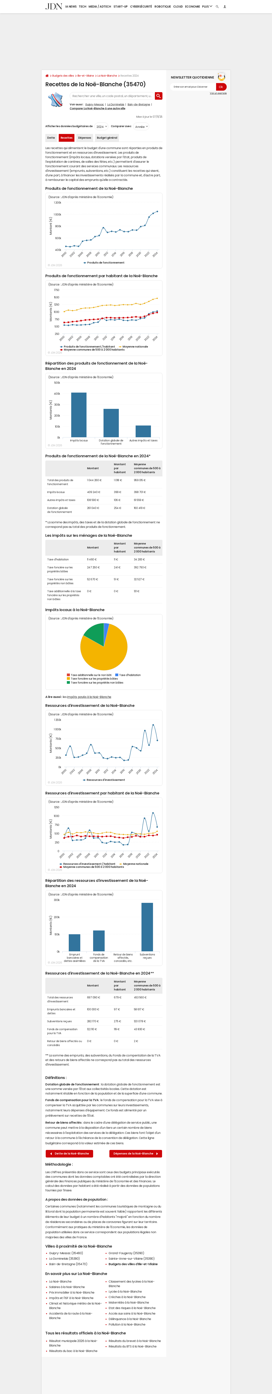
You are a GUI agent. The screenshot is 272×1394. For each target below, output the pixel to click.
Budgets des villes (63, 75)
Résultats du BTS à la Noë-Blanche (132, 1346)
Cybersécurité (141, 6)
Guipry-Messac (94, 104)
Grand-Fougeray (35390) (126, 1253)
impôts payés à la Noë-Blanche (89, 696)
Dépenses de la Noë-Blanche (136, 1153)
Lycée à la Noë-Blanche (125, 1291)
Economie (192, 6)
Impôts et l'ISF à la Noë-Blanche (71, 1297)
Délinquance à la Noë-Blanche (130, 1318)
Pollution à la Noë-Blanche (127, 1324)
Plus (207, 6)
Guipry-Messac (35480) (66, 1253)
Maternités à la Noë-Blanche (129, 1302)
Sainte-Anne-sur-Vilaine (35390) (132, 1258)
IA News (71, 6)
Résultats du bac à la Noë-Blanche (73, 1350)
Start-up (121, 6)
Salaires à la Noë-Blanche (67, 1286)
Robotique (163, 6)
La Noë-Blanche (107, 75)
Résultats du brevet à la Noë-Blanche (135, 1340)
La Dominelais (115, 104)
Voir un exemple (218, 93)
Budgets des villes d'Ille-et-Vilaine (133, 1264)
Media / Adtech (100, 6)
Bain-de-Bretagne (139, 104)
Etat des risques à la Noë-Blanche (132, 1307)
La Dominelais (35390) (64, 1258)
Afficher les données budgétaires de (69, 126)
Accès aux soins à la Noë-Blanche (132, 1313)
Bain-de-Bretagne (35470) (68, 1264)
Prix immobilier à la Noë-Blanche (71, 1292)
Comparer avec (120, 126)
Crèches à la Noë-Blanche (127, 1296)
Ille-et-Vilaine (85, 75)
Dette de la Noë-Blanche (69, 1153)
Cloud (178, 6)
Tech (82, 6)
